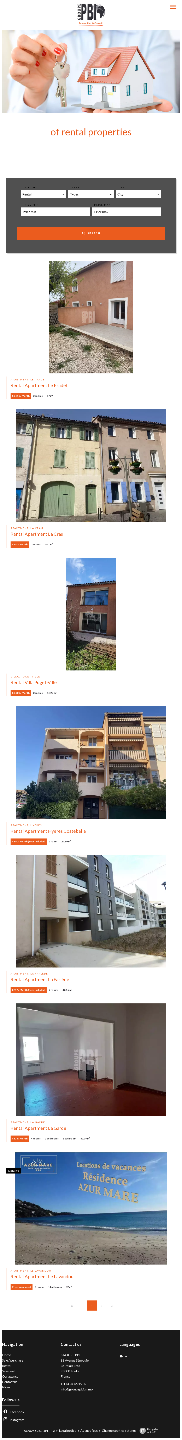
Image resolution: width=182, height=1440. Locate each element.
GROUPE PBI (70, 1355)
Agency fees (89, 1430)
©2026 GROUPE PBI (39, 1431)
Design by (147, 1431)
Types (75, 187)
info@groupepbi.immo (77, 1389)
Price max (102, 205)
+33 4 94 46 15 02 (73, 1384)
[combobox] (43, 194)
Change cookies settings (119, 1430)
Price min (31, 205)
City (121, 187)
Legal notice (67, 1430)
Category (30, 187)
